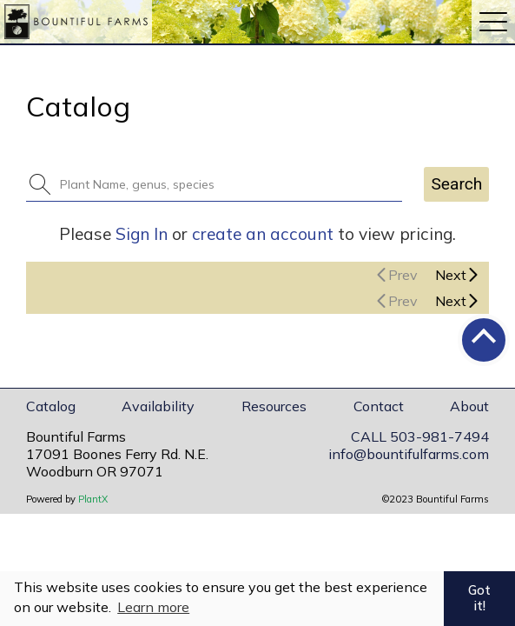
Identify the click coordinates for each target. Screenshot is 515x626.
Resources (274, 406)
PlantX (93, 499)
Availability (158, 406)
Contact (378, 406)
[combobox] (225, 184)
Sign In (142, 233)
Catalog (51, 406)
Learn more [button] (153, 607)
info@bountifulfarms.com (408, 454)
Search (456, 184)
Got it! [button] (479, 598)
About (469, 406)
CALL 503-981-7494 (420, 436)
